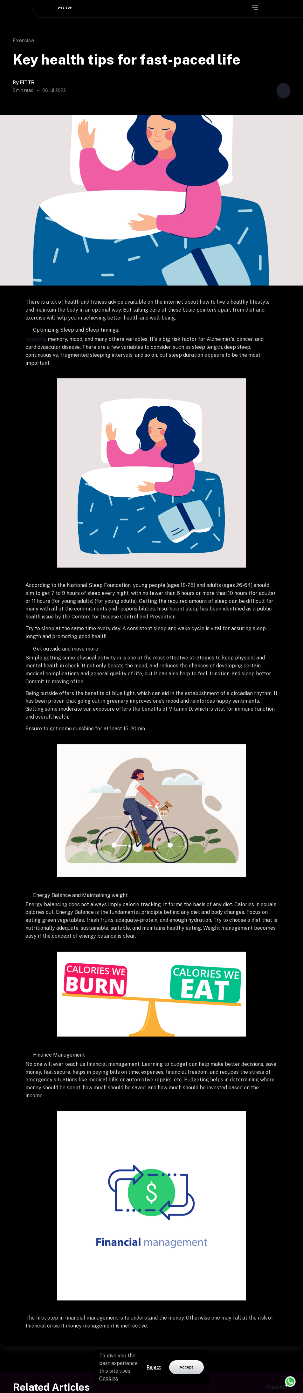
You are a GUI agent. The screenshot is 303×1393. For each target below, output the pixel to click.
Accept (186, 1367)
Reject (154, 1367)
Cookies (108, 1379)
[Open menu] (255, 7)
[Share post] (283, 90)
